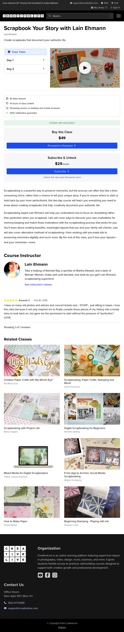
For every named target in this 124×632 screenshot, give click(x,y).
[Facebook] (47, 575)
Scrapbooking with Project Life (22, 428)
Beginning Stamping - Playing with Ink (86, 521)
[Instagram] (54, 575)
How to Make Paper (15, 521)
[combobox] (80, 16)
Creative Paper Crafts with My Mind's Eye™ (28, 380)
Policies (62, 627)
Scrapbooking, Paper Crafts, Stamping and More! (89, 381)
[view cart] (115, 3)
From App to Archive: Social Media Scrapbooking (84, 474)
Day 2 (10, 69)
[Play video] (85, 68)
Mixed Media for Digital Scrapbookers (26, 473)
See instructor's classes (38, 284)
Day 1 (10, 60)
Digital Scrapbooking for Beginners (84, 428)
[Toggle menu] (118, 16)
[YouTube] (40, 575)
